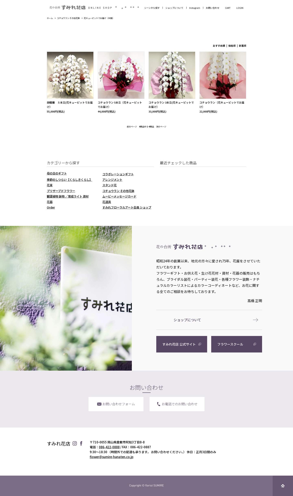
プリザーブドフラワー (61, 191)
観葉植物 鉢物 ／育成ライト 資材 (68, 196)
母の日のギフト (57, 173)
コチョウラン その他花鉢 (68, 18)
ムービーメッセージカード (119, 196)
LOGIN (239, 7)
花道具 (106, 202)
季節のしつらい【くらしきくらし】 (69, 179)
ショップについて (174, 7)
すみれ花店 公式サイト (179, 344)
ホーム (50, 18)
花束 (49, 185)
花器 (49, 202)
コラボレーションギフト (118, 174)
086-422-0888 (109, 447)
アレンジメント (112, 179)
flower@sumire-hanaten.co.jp (111, 457)
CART (228, 7)
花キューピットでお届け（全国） (99, 18)
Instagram (194, 7)
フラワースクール (230, 344)
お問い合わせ (212, 7)
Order (51, 207)
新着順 (242, 45)
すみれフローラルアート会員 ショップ (126, 207)
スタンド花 (109, 185)
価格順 (232, 45)
